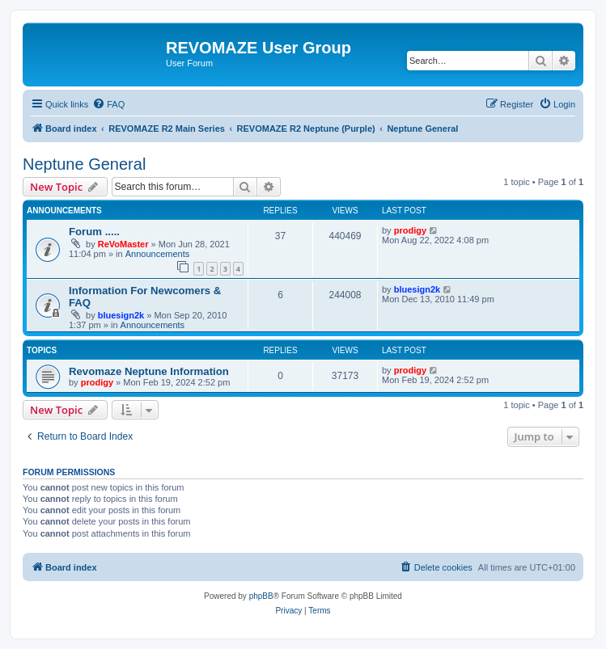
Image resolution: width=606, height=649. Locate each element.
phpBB (261, 596)
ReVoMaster (123, 244)
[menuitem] (108, 104)
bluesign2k (121, 315)
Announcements (157, 254)
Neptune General (84, 164)
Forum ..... (94, 231)
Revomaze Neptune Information (149, 371)
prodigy (410, 230)
